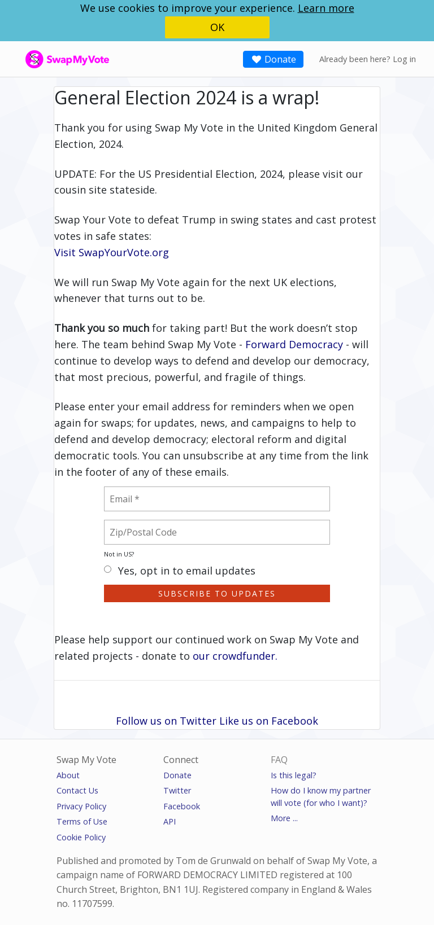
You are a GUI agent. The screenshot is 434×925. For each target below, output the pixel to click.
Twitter (177, 790)
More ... (284, 818)
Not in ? (119, 554)
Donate (273, 59)
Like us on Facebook (268, 720)
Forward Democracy (294, 344)
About (68, 775)
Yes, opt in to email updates (179, 571)
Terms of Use (82, 821)
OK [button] (217, 27)
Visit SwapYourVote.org (111, 252)
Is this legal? (293, 775)
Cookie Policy (81, 837)
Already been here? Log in (367, 59)
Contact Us (77, 790)
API (169, 821)
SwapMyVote (49, 58)
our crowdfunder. (235, 656)
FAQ (279, 759)
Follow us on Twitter (166, 720)
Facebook (181, 806)
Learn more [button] (326, 8)
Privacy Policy (81, 806)
